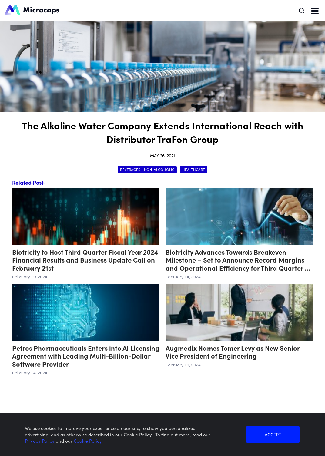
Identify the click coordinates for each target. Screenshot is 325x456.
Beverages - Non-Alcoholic (147, 169)
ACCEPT (273, 434)
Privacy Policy (40, 441)
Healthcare (193, 169)
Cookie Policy (88, 441)
